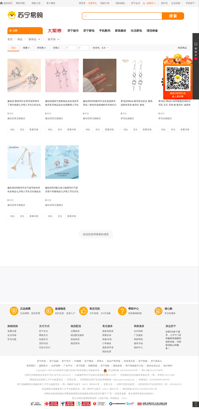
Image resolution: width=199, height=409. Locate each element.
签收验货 (75, 339)
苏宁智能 (142, 361)
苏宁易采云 (156, 361)
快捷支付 (43, 339)
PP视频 (77, 361)
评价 (10, 113)
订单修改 (106, 343)
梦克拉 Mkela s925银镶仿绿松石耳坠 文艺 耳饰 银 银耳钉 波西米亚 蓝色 (174, 105)
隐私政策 (117, 365)
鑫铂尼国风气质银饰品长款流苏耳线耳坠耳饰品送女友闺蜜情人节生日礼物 (62, 105)
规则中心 (138, 347)
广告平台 (68, 365)
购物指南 (12, 326)
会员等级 (11, 335)
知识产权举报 (113, 361)
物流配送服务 (77, 335)
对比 (12, 129)
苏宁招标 (105, 365)
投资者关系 (129, 361)
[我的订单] (106, 3)
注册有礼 (92, 3)
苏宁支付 (43, 331)
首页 (10, 39)
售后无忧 (94, 308)
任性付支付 (44, 347)
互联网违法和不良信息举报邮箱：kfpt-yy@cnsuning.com (107, 379)
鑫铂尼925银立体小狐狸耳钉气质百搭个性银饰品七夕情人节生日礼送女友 (62, 191)
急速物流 (60, 308)
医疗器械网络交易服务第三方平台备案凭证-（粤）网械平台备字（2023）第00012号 (58, 384)
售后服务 (107, 326)
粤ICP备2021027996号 (152, 370)
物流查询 (75, 343)
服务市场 (138, 343)
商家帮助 (138, 339)
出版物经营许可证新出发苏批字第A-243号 (95, 375)
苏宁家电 (88, 30)
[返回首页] (7, 3)
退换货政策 (107, 331)
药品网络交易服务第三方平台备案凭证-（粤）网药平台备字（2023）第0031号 (80, 389)
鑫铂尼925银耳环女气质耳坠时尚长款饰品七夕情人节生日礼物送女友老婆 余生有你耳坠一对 (24, 191)
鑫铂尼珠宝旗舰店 (16, 118)
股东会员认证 (153, 365)
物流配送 (76, 326)
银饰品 (32, 39)
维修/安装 (107, 339)
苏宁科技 (41, 361)
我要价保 (106, 335)
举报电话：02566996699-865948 (154, 379)
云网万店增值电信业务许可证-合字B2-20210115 (47, 375)
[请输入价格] (71, 48)
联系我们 (31, 365)
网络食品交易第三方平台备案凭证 (46, 379)
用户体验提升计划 (134, 365)
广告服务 (138, 335)
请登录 (82, 3)
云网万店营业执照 (125, 384)
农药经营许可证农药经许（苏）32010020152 (160, 384)
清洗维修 (152, 30)
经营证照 (71, 379)
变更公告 (107, 384)
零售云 (100, 361)
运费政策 (75, 331)
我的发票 (106, 351)
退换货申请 (107, 347)
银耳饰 (52, 39)
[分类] (25, 30)
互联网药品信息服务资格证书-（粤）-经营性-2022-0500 (147, 375)
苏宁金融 (53, 361)
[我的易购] (121, 3)
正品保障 (25, 308)
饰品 (20, 39)
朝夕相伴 (167, 365)
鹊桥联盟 (92, 365)
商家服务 (139, 326)
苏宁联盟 (80, 365)
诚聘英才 (43, 365)
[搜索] (124, 16)
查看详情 (33, 129)
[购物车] (150, 3)
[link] (13, 47)
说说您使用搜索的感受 (96, 234)
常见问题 (11, 339)
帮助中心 (133, 308)
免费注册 (11, 331)
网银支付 (43, 335)
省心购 (168, 308)
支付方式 (44, 326)
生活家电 (136, 30)
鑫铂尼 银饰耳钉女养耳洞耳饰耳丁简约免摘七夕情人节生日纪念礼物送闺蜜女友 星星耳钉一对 (24, 105)
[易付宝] (164, 3)
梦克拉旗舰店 (127, 118)
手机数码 (104, 30)
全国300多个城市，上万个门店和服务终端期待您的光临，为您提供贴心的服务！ (173, 340)
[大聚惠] (55, 30)
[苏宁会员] (135, 3)
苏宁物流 (88, 361)
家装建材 (120, 30)
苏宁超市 (73, 30)
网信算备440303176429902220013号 (140, 389)
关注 (22, 129)
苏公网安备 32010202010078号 (120, 370)
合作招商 (138, 331)
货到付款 (43, 343)
